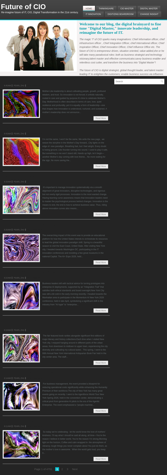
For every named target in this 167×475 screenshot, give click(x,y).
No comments (34, 86)
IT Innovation (93, 14)
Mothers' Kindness (18, 420)
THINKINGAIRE (106, 8)
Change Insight (149, 14)
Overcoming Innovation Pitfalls (29, 176)
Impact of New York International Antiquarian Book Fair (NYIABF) (51, 322)
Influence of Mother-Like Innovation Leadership (44, 80)
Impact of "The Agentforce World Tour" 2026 (41, 372)
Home (89, 8)
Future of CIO (23, 7)
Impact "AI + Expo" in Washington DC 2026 (40, 224)
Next (75, 469)
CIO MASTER (127, 8)
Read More (101, 118)
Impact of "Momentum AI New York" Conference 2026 (50, 272)
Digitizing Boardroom (120, 14)
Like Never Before (18, 128)
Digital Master (149, 8)
